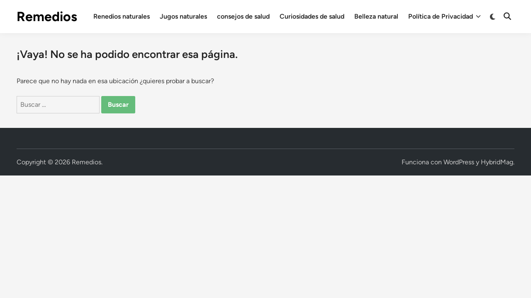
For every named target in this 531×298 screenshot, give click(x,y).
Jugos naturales (183, 16)
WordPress (458, 162)
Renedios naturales (121, 16)
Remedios (47, 16)
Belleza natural (376, 16)
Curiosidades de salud (312, 16)
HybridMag (497, 162)
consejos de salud (243, 16)
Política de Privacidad (444, 16)
